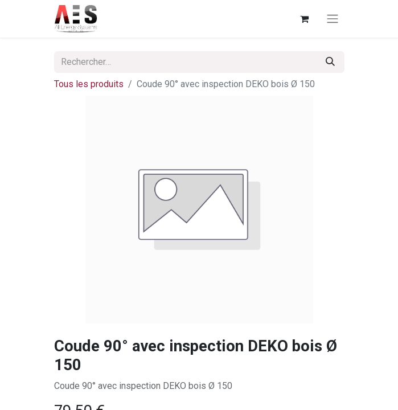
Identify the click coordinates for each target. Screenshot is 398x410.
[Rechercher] (330, 62)
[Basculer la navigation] (332, 19)
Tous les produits (89, 84)
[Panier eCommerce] (304, 18)
